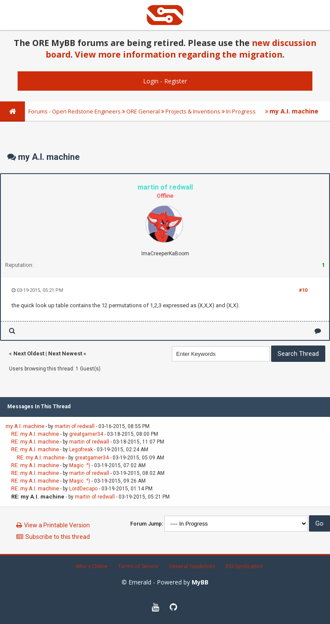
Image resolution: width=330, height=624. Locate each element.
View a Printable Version (57, 525)
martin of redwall (75, 426)
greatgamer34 (86, 434)
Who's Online (92, 566)
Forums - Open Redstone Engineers (74, 111)
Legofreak (81, 450)
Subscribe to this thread (57, 536)
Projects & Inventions (192, 111)
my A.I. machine (25, 426)
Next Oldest (28, 353)
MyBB (200, 582)
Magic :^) (79, 465)
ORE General (143, 111)
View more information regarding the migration (178, 54)
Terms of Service (138, 566)
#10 (303, 290)
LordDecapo (83, 489)
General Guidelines (192, 566)
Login (151, 81)
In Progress (241, 111)
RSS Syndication (244, 566)
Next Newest (65, 353)
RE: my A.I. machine (35, 434)
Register (175, 81)
